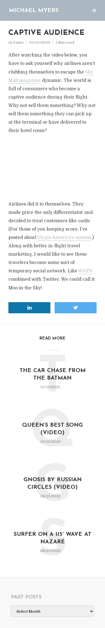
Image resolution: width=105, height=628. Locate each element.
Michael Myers (34, 10)
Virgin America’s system (64, 237)
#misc (18, 42)
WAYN (85, 270)
